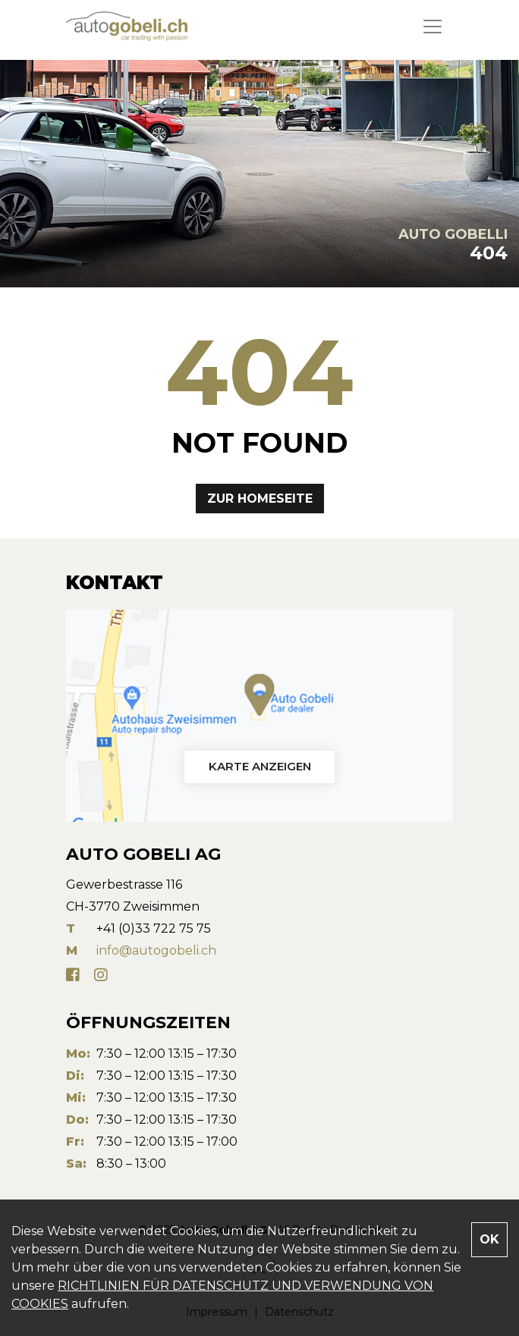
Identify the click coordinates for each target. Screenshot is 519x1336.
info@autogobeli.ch (156, 950)
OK (489, 1239)
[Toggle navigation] (432, 26)
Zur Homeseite (260, 498)
